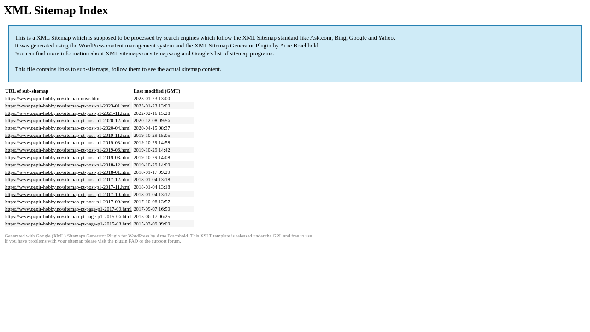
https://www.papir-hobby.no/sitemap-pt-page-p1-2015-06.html (68, 216)
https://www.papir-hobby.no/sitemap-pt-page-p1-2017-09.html (68, 209)
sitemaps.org (165, 53)
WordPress (92, 45)
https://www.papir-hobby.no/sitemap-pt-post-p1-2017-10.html (67, 194)
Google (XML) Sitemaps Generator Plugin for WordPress (92, 235)
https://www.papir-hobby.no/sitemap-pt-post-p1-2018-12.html (67, 164)
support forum (166, 240)
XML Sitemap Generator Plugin (233, 45)
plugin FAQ (126, 240)
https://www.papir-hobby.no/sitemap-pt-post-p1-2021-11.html (67, 113)
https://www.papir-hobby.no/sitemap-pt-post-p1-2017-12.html (67, 179)
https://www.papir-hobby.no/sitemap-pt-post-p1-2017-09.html (67, 201)
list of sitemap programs (243, 53)
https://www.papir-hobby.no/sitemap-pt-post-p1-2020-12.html (67, 120)
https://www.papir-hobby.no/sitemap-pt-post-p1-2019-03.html (67, 157)
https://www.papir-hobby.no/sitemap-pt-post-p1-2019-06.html (67, 150)
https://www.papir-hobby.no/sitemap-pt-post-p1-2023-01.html (67, 105)
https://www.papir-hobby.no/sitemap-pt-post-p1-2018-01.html (67, 172)
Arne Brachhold (299, 45)
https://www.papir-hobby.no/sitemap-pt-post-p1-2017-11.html (67, 187)
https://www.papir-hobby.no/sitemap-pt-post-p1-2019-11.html (67, 135)
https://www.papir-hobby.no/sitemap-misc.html (53, 98)
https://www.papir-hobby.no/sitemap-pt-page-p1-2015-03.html (68, 223)
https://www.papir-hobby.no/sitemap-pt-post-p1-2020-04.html (67, 127)
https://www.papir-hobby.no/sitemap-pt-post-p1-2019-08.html (67, 142)
